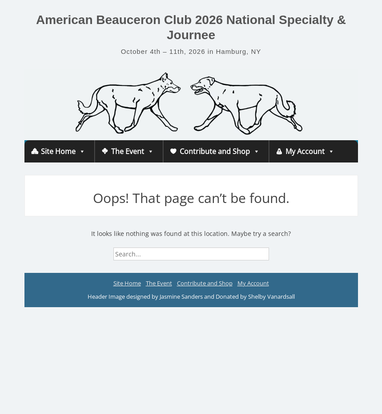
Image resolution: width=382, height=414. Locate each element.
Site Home (63, 151)
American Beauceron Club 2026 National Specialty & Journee (191, 27)
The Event (132, 151)
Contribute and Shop (220, 151)
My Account (309, 151)
